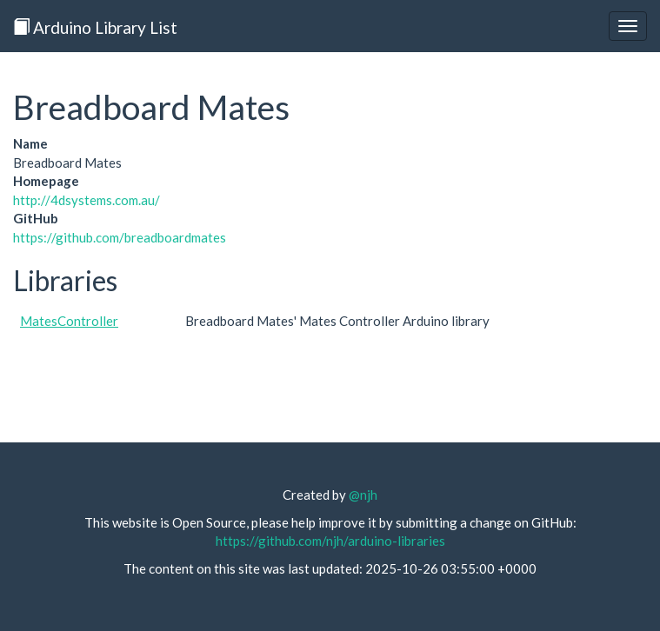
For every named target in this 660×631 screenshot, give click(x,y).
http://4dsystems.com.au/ (86, 200)
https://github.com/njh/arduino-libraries (330, 540)
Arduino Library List (95, 27)
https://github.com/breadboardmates (119, 237)
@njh (363, 494)
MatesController (69, 321)
